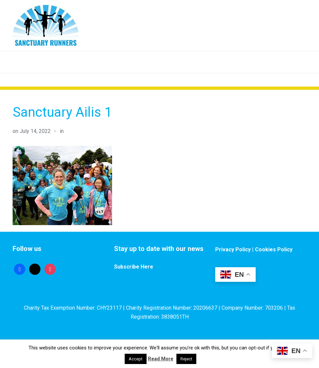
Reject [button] (186, 358)
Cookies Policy (273, 249)
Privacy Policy (233, 249)
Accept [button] (136, 358)
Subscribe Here (133, 267)
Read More (160, 359)
